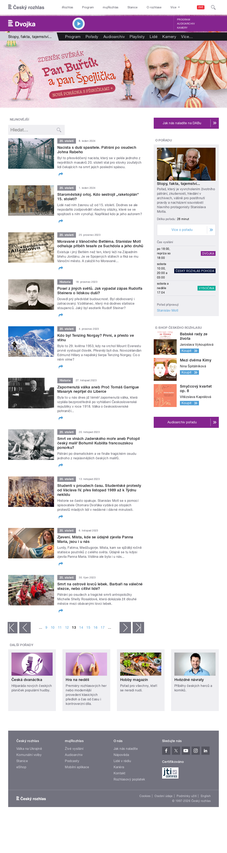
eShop (21, 767)
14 (81, 627)
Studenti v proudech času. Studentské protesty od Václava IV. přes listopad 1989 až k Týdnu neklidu (99, 490)
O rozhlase (154, 7)
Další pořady (22, 645)
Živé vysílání (74, 749)
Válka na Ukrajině (29, 749)
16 (95, 627)
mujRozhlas (111, 7)
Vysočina (206, 288)
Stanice (133, 7)
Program (88, 7)
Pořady (92, 36)
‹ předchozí (25, 627)
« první (12, 627)
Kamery (182, 27)
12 (67, 627)
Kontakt (119, 773)
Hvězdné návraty (189, 679)
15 (88, 627)
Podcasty (72, 761)
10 (53, 627)
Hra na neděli (77, 679)
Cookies (144, 796)
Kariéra (119, 767)
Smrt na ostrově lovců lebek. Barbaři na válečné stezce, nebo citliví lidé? (100, 586)
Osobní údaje (164, 796)
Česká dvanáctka (26, 679)
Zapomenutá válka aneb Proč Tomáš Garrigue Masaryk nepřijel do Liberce (98, 389)
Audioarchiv (186, 23)
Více (187, 36)
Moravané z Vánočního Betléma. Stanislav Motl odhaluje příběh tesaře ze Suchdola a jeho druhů (100, 243)
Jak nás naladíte (126, 749)
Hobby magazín (134, 679)
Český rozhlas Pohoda (195, 270)
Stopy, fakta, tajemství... (178, 183)
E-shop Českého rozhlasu (178, 328)
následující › (125, 627)
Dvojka (208, 253)
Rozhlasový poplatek (129, 779)
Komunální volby (29, 755)
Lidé (153, 36)
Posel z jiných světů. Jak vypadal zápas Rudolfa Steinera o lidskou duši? (99, 290)
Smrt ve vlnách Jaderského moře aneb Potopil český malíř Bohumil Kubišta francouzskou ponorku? (98, 443)
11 (60, 627)
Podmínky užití (187, 796)
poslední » (138, 627)
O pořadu (163, 140)
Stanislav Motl (167, 310)
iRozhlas (67, 7)
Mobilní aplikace (77, 767)
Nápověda (121, 755)
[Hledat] (213, 7)
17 (103, 627)
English (206, 796)
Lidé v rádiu (122, 761)
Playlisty (137, 36)
